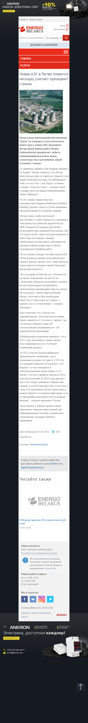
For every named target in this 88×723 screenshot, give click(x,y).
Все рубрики (54, 37)
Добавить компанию (44, 44)
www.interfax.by (39, 444)
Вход (62, 25)
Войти (54, 463)
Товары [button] (25, 58)
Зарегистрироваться (32, 467)
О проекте (23, 19)
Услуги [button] (25, 65)
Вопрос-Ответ (36, 19)
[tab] (44, 58)
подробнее (50, 568)
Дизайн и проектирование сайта (36, 614)
